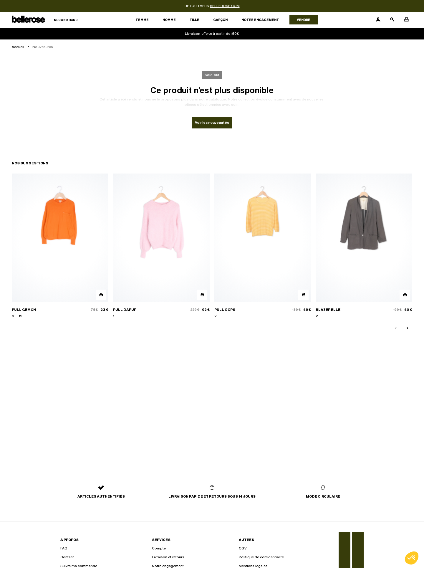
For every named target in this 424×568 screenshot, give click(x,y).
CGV (243, 548)
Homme (169, 20)
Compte (159, 548)
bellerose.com (225, 6)
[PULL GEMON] (60, 246)
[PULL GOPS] (262, 246)
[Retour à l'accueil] (45, 20)
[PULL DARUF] (161, 246)
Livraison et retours (168, 557)
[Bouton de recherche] (392, 20)
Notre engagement (260, 20)
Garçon (220, 20)
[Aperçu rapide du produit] (101, 295)
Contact (67, 557)
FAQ (63, 548)
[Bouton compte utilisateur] (378, 20)
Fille (194, 20)
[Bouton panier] (406, 20)
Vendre (303, 20)
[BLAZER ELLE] (364, 246)
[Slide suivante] (407, 328)
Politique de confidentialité (261, 557)
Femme (142, 20)
